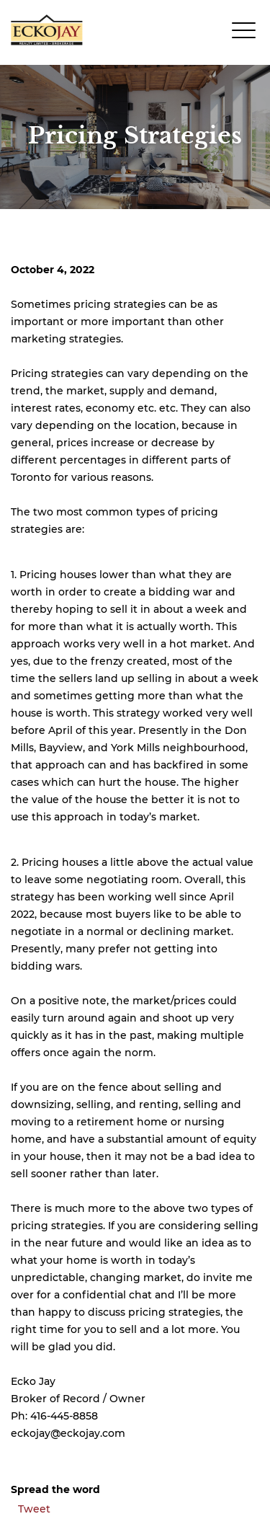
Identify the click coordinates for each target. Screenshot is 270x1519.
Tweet (34, 1508)
